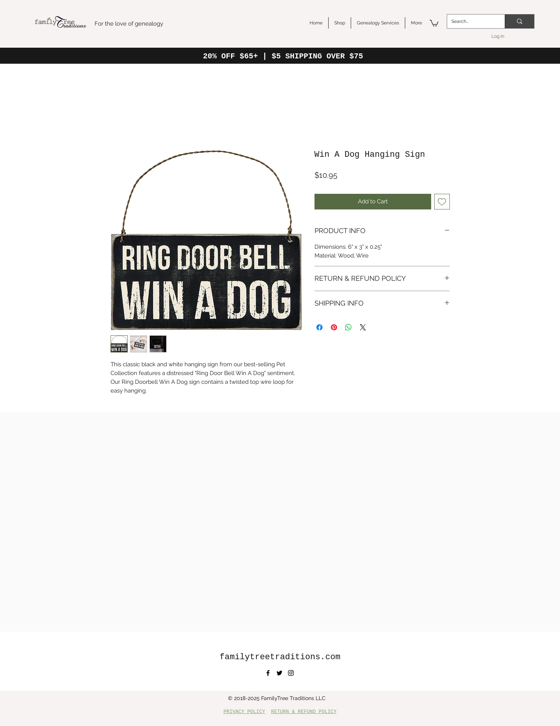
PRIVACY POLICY (244, 712)
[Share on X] (362, 327)
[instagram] (291, 673)
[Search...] (470, 21)
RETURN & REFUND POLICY (304, 712)
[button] (434, 22)
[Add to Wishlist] (442, 201)
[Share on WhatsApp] (348, 327)
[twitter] (279, 673)
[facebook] (268, 673)
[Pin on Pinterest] (334, 327)
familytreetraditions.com (280, 657)
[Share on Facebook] (319, 327)
